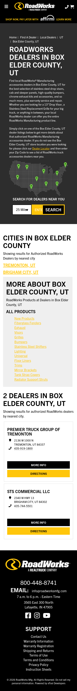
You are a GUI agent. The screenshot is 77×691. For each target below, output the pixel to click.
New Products (24, 318)
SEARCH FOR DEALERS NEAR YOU (38, 199)
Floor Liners (22, 360)
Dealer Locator (41, 148)
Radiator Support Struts (31, 379)
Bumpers (20, 342)
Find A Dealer (28, 37)
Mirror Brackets (25, 370)
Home (13, 37)
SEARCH (53, 209)
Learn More (63, 19)
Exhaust (19, 327)
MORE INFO (38, 465)
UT (61, 37)
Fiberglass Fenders (27, 323)
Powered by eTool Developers (50, 683)
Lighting (20, 351)
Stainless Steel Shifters (30, 346)
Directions (38, 473)
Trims (18, 365)
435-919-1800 (23, 448)
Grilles (18, 337)
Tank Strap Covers (27, 375)
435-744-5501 (23, 506)
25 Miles (22, 209)
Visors (18, 332)
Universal (21, 356)
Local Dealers (48, 37)
